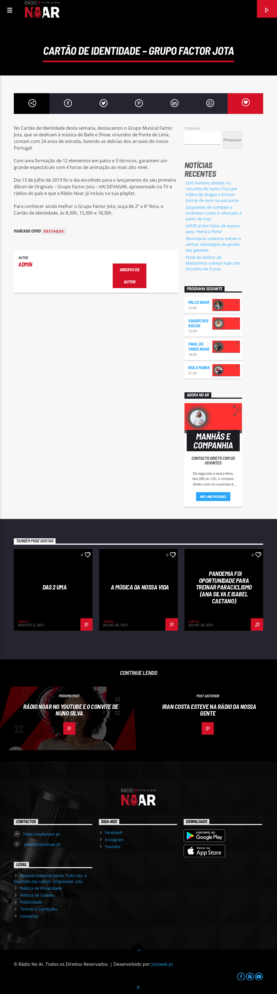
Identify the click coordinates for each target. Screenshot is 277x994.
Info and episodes (213, 496)
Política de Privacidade (41, 888)
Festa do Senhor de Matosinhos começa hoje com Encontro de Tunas (213, 263)
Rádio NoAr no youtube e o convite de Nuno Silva (70, 710)
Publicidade (31, 902)
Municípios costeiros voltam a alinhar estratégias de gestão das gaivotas (213, 244)
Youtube (112, 846)
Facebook (113, 832)
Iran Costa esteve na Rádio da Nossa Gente (209, 710)
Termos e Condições (38, 909)
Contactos (29, 916)
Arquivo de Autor (130, 276)
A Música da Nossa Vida (140, 587)
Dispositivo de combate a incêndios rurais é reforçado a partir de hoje (214, 213)
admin (25, 264)
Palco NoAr (198, 302)
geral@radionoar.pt (41, 844)
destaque (54, 231)
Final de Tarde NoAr (198, 346)
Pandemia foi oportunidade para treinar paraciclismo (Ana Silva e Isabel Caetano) (224, 587)
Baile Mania (198, 367)
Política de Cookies (37, 895)
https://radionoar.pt (41, 834)
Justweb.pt (162, 964)
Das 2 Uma (55, 587)
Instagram (114, 839)
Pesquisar (192, 128)
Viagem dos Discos (198, 323)
